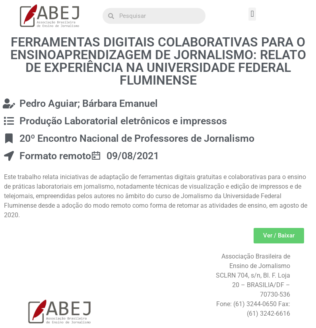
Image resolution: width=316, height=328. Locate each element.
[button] (252, 14)
